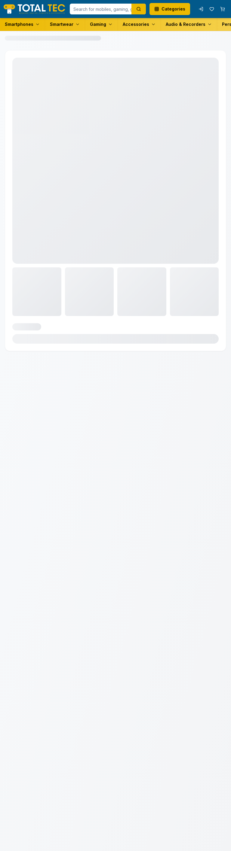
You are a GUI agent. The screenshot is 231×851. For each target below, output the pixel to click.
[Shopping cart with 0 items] (222, 9)
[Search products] (138, 9)
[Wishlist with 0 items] (212, 9)
